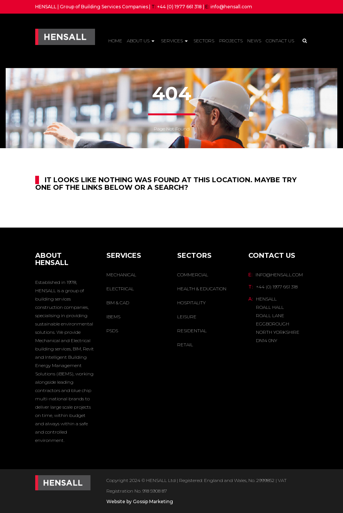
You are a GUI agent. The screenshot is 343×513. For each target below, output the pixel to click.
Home (115, 40)
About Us (140, 40)
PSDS (112, 330)
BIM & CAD (117, 302)
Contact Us (280, 40)
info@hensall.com (231, 6)
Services (174, 40)
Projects (231, 40)
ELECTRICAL (120, 288)
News (254, 40)
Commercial (192, 274)
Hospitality (191, 302)
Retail (185, 344)
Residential (192, 330)
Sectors (203, 40)
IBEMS (113, 316)
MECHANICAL (121, 274)
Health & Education (201, 288)
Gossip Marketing (153, 501)
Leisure (186, 316)
